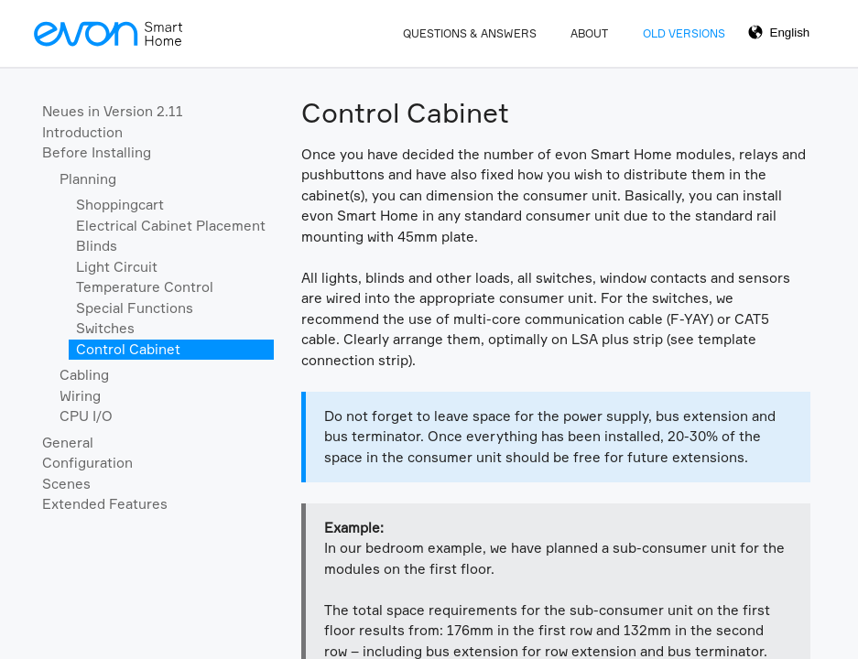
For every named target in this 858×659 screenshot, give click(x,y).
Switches (105, 328)
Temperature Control (144, 287)
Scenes (66, 483)
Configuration (87, 462)
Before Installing (96, 152)
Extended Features (105, 504)
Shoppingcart (120, 204)
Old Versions (684, 33)
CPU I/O (86, 416)
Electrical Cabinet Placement (171, 225)
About (589, 33)
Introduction (82, 132)
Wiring (80, 396)
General (67, 442)
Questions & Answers (470, 33)
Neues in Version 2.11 (112, 111)
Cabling (84, 375)
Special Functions (134, 308)
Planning (88, 179)
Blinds (96, 245)
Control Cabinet (128, 349)
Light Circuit (116, 266)
